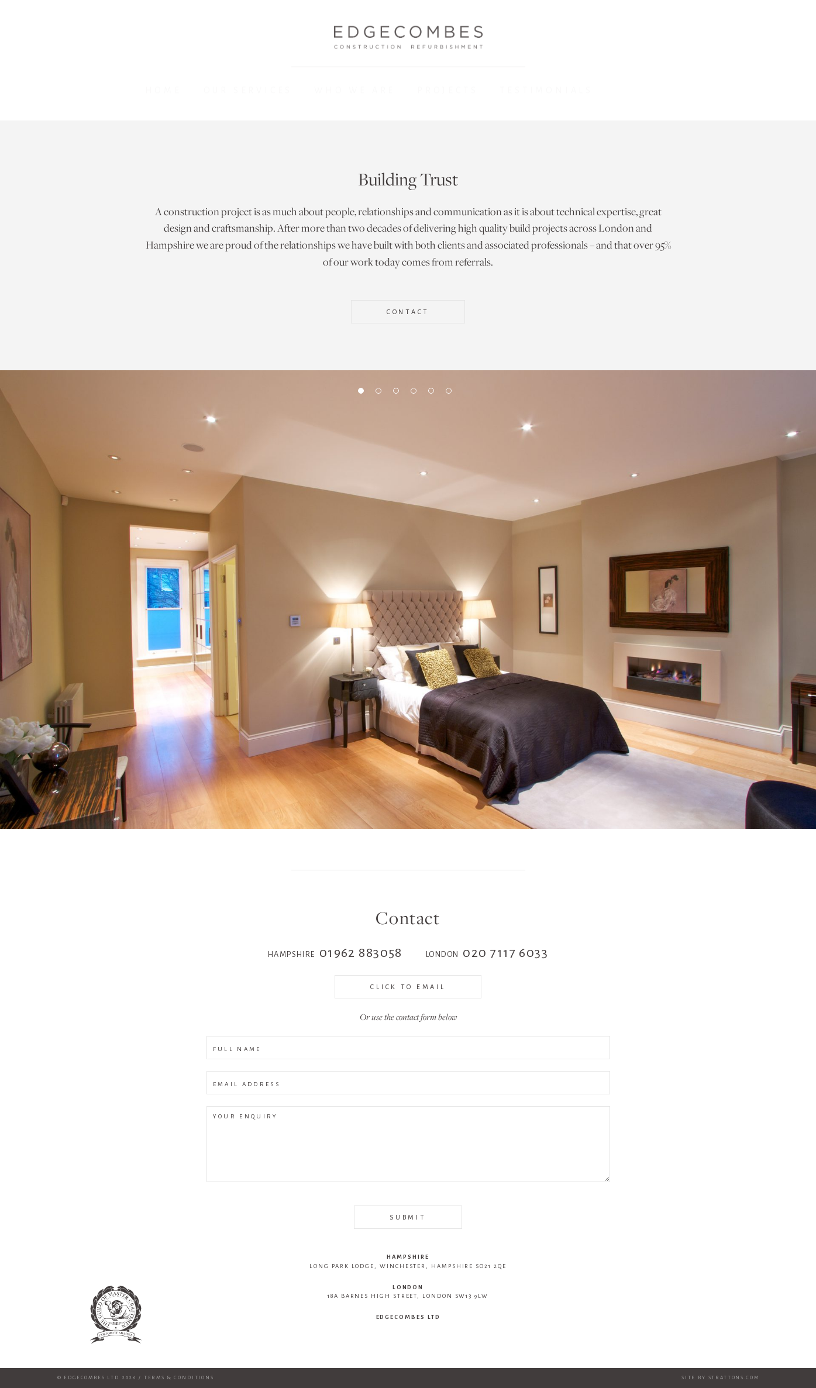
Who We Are (354, 92)
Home (163, 93)
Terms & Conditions (179, 1377)
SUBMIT (408, 1217)
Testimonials (546, 90)
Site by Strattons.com (720, 1377)
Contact (408, 311)
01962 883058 (360, 953)
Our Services (248, 93)
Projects (447, 91)
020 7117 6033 (505, 953)
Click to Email (407, 986)
